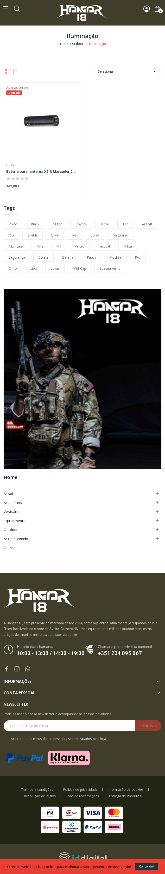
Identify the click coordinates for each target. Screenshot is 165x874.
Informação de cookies (126, 789)
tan (125, 224)
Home (10, 477)
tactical (104, 246)
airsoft (147, 224)
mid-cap (79, 268)
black (35, 224)
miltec (57, 224)
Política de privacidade (80, 789)
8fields (32, 235)
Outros (9, 547)
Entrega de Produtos (125, 796)
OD (11, 235)
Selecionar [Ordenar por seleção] (128, 71)
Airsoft (9, 493)
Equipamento (14, 520)
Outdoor (11, 529)
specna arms (110, 268)
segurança (17, 257)
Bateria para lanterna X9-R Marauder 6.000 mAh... (42, 171)
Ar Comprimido (16, 538)
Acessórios (13, 502)
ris (74, 235)
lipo (33, 268)
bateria (67, 257)
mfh (40, 246)
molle (104, 224)
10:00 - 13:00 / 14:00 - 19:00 (51, 653)
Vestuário (11, 511)
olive (55, 235)
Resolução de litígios (40, 796)
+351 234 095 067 (120, 653)
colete (43, 257)
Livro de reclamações (82, 796)
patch (91, 257)
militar (128, 246)
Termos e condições (37, 789)
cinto (13, 268)
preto (13, 224)
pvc (137, 257)
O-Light (12, 165)
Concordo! (146, 866)
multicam (16, 246)
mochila (115, 257)
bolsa (94, 235)
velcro (79, 246)
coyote (81, 224)
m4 (58, 246)
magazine (120, 235)
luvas (55, 268)
